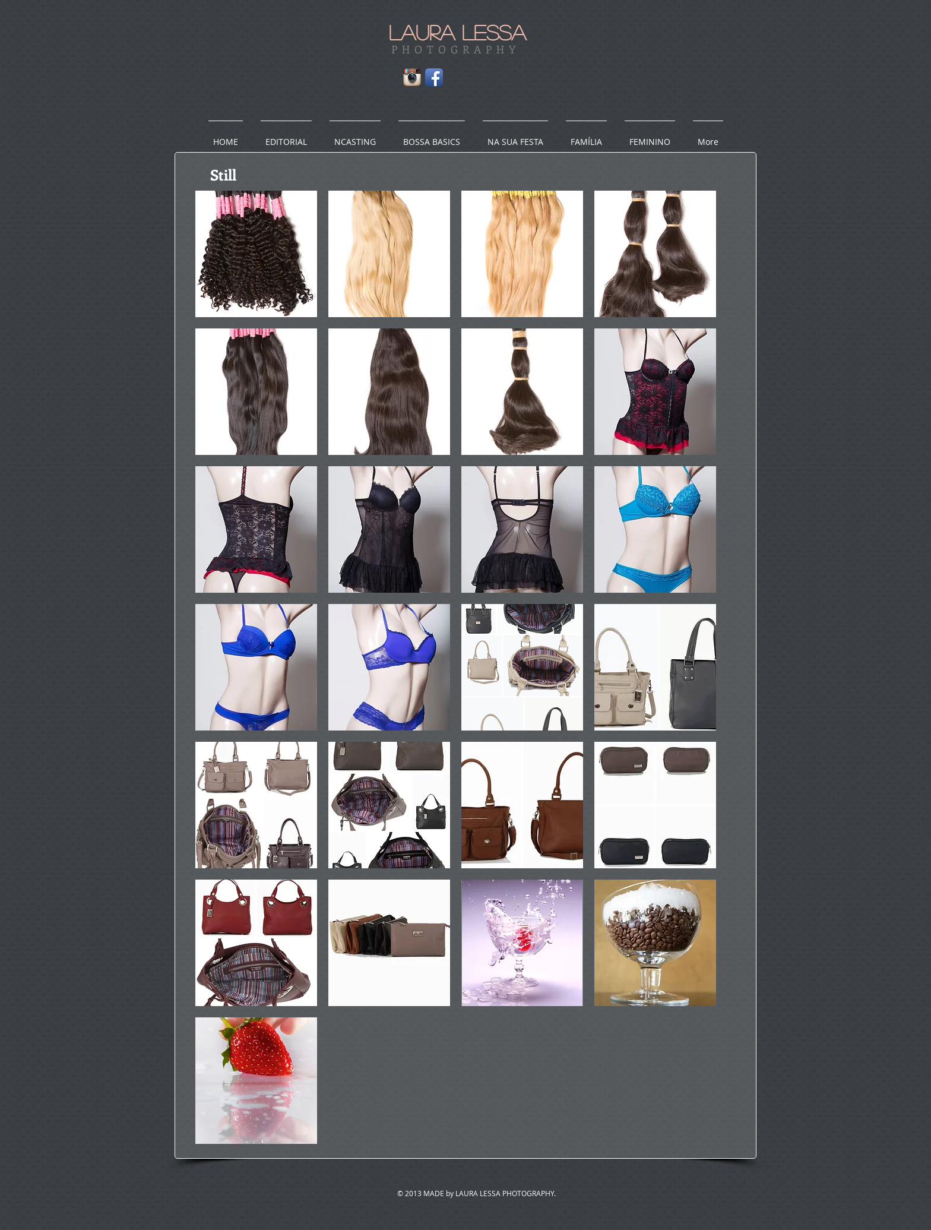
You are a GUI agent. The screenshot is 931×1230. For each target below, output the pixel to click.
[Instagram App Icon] (412, 77)
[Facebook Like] (535, 80)
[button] (256, 254)
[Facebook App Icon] (434, 77)
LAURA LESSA (457, 32)
